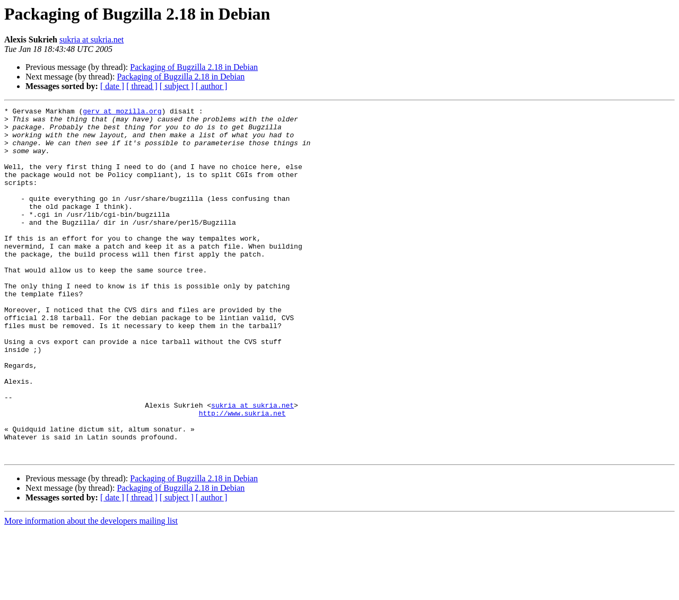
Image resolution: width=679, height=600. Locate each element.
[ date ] (112, 86)
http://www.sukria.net (242, 475)
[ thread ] (142, 86)
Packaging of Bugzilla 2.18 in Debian (194, 67)
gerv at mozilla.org (122, 112)
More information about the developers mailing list (91, 590)
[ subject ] (177, 86)
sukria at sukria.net (91, 39)
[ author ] (212, 86)
